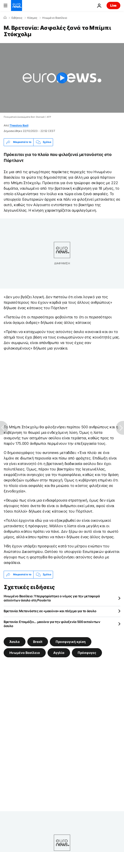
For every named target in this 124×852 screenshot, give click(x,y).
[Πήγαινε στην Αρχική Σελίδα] (16, 5)
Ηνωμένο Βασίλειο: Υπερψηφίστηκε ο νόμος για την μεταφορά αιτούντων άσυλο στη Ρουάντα (52, 598)
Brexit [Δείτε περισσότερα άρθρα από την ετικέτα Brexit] (37, 641)
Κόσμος (32, 17)
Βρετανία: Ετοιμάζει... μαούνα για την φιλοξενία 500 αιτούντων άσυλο (52, 624)
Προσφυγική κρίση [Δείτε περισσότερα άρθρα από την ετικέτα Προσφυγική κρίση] (71, 641)
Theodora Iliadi (18, 125)
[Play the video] (62, 78)
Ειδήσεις (16, 17)
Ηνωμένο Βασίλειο (54, 17)
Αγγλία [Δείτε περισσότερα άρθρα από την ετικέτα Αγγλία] (58, 652)
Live (113, 5)
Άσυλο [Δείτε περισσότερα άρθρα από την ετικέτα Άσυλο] (14, 641)
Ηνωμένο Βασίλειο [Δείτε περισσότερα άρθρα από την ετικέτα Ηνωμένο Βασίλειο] (24, 652)
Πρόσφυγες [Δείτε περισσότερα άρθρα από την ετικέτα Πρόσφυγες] (87, 652)
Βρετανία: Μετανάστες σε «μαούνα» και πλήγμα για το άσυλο (50, 611)
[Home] (5, 17)
